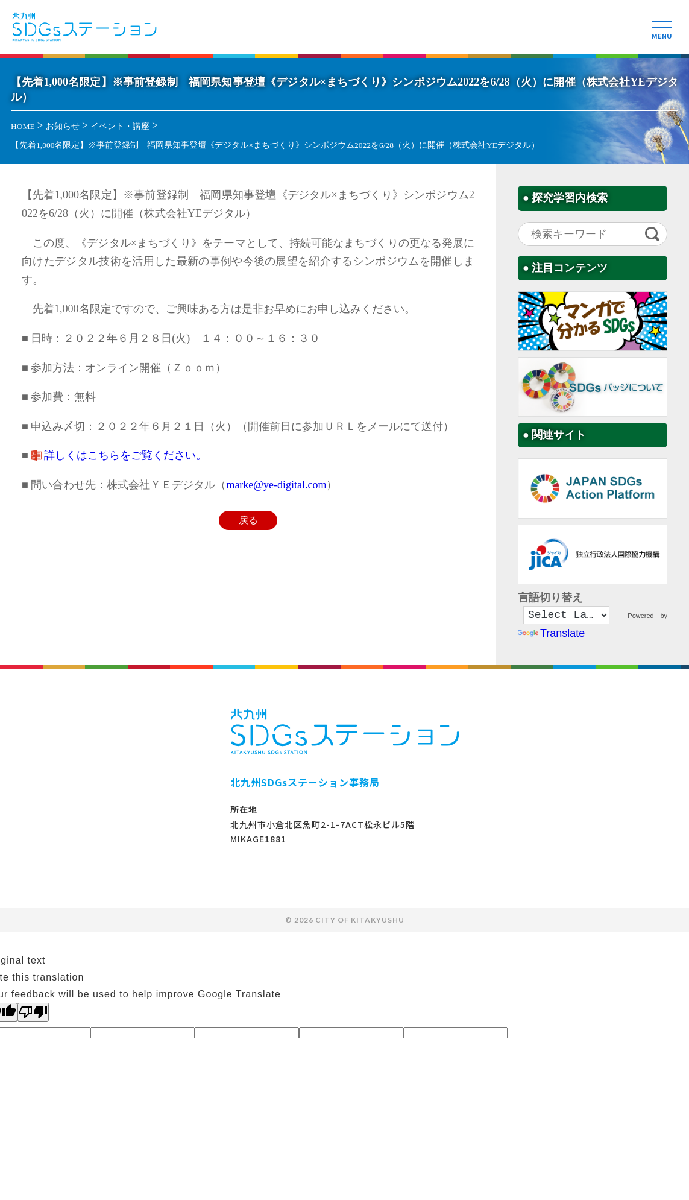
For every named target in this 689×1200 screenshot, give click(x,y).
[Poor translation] (33, 1013)
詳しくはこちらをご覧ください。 (125, 455)
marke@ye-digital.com (276, 485)
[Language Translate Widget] (566, 615)
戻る (248, 520)
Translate (551, 635)
